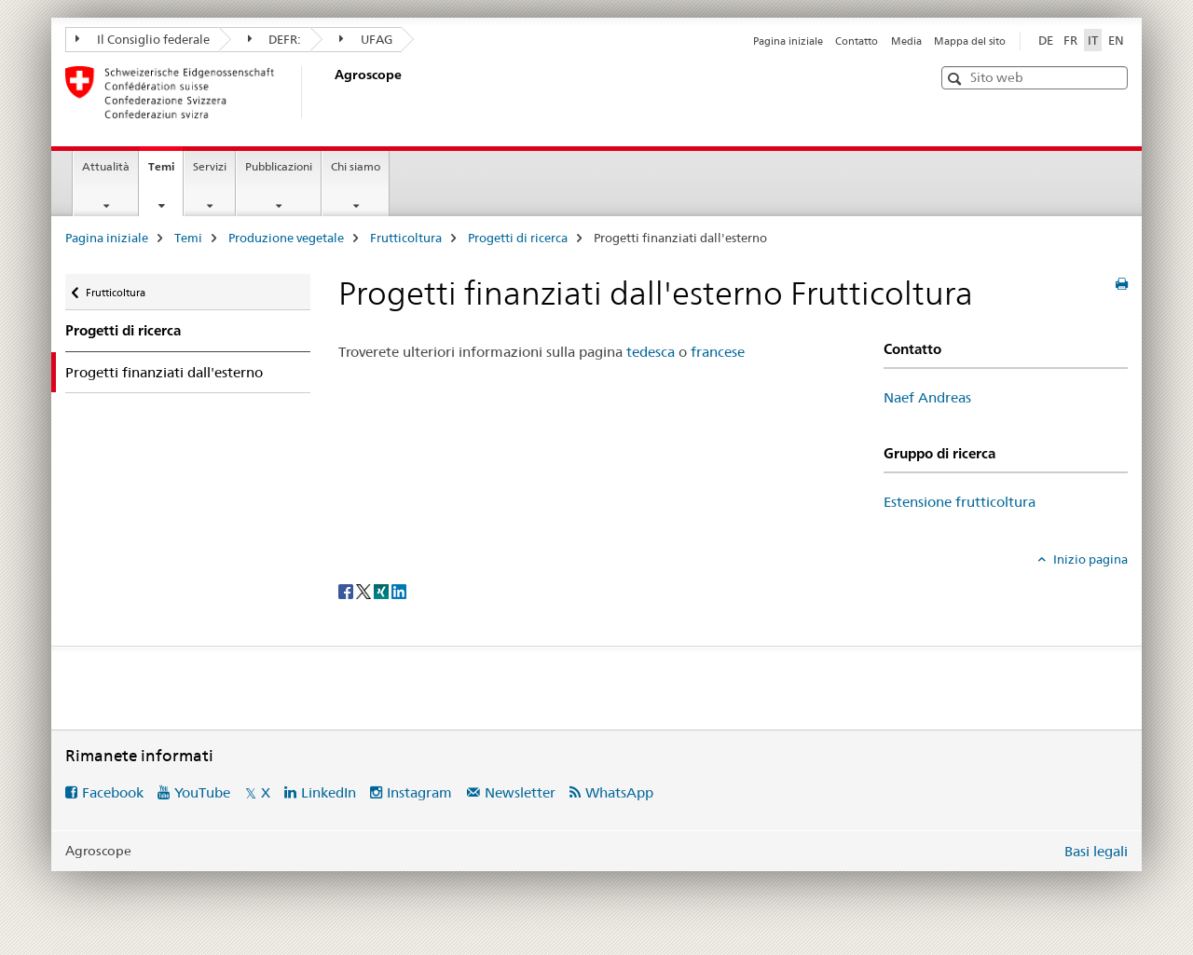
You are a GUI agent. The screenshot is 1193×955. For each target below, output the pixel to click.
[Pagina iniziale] (330, 92)
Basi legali (1096, 851)
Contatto (856, 41)
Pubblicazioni (278, 166)
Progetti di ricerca (518, 237)
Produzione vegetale (286, 237)
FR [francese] (1070, 40)
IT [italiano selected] (1093, 40)
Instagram (419, 792)
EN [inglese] (1116, 40)
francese (718, 352)
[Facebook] (347, 590)
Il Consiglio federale (142, 39)
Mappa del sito (970, 41)
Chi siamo (355, 166)
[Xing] (382, 590)
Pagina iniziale (788, 41)
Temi (165, 172)
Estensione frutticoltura (959, 502)
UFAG (365, 39)
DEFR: (275, 39)
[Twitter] (365, 590)
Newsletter (520, 792)
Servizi (209, 166)
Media (906, 41)
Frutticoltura (406, 237)
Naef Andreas (927, 397)
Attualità (106, 166)
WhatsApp (619, 792)
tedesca (650, 352)
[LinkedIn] (398, 590)
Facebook (113, 792)
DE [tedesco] (1045, 40)
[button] (956, 78)
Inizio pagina (1089, 559)
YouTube (202, 792)
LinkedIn (328, 792)
